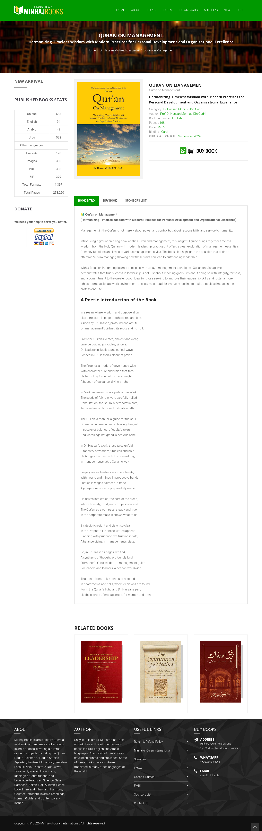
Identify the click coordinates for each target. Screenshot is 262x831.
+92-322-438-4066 (210, 762)
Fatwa (138, 768)
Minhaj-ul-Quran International (152, 750)
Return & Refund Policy (148, 742)
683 (58, 114)
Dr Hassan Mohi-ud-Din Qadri (119, 50)
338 (58, 169)
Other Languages (32, 145)
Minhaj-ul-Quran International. (60, 823)
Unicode (31, 153)
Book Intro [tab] (86, 200)
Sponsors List (142, 794)
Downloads (188, 10)
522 (58, 137)
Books (168, 10)
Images (32, 161)
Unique (31, 114)
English (32, 122)
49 (58, 129)
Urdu (241, 10)
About (136, 10)
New (227, 10)
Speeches (140, 759)
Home (120, 10)
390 (58, 161)
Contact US (141, 803)
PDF (32, 169)
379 (58, 177)
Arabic (31, 129)
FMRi (137, 786)
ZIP (31, 177)
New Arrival (28, 81)
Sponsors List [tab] (137, 200)
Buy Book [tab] (110, 200)
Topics (152, 10)
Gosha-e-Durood (144, 777)
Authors (211, 10)
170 (58, 153)
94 (58, 122)
